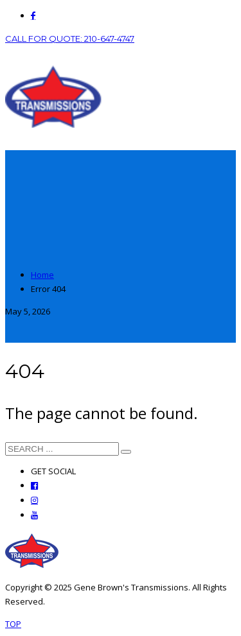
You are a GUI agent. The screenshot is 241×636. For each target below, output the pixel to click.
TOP (13, 624)
